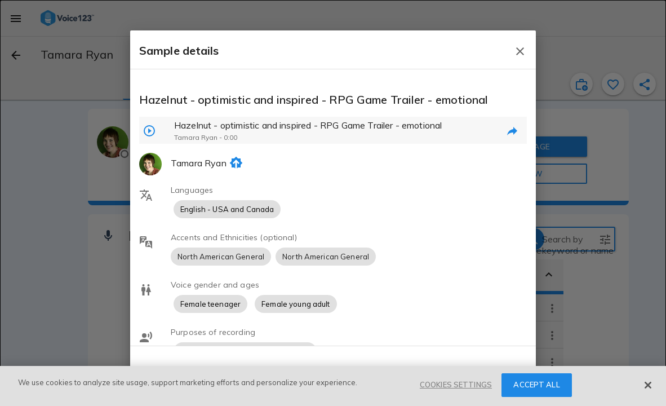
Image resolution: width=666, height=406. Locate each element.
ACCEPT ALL (536, 384)
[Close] (648, 385)
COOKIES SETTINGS (456, 384)
